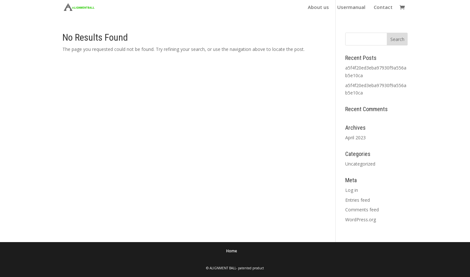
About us (318, 7)
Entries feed (357, 200)
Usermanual (351, 7)
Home (231, 251)
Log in (351, 190)
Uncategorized (360, 164)
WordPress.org (360, 219)
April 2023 (355, 137)
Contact (383, 7)
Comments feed (362, 210)
